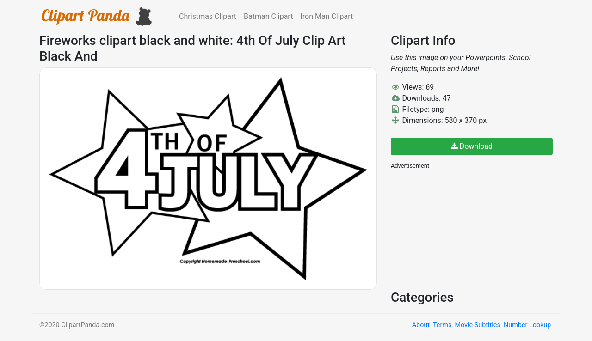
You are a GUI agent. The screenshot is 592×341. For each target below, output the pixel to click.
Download (472, 146)
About (421, 325)
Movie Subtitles (477, 325)
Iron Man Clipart (326, 16)
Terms (442, 325)
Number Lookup (527, 325)
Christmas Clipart (207, 16)
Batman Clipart (268, 16)
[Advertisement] (460, 228)
